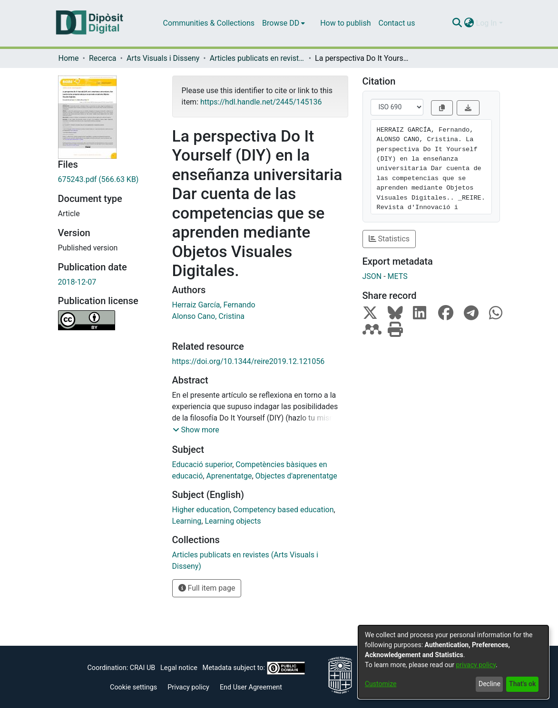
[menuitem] (283, 23)
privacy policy (476, 665)
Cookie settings (133, 687)
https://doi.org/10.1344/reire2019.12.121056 (248, 361)
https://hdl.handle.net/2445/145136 (261, 101)
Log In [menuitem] (486, 23)
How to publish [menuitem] (345, 23)
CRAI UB (142, 668)
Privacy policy (188, 687)
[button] (196, 430)
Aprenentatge (229, 475)
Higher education (201, 509)
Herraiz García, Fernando (213, 304)
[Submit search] (457, 23)
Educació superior (202, 464)
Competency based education (283, 509)
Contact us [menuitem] (396, 23)
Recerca (103, 58)
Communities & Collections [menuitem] (209, 23)
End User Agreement (251, 687)
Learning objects (233, 521)
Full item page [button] (206, 588)
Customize (380, 684)
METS (398, 276)
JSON (372, 276)
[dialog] (453, 661)
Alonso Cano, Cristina (208, 316)
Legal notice (178, 668)
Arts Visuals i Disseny (163, 58)
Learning (187, 521)
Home (69, 58)
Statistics (389, 238)
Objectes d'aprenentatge (296, 475)
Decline (489, 684)
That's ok (522, 684)
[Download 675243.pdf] (108, 179)
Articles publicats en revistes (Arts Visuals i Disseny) (257, 58)
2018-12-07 (77, 282)
